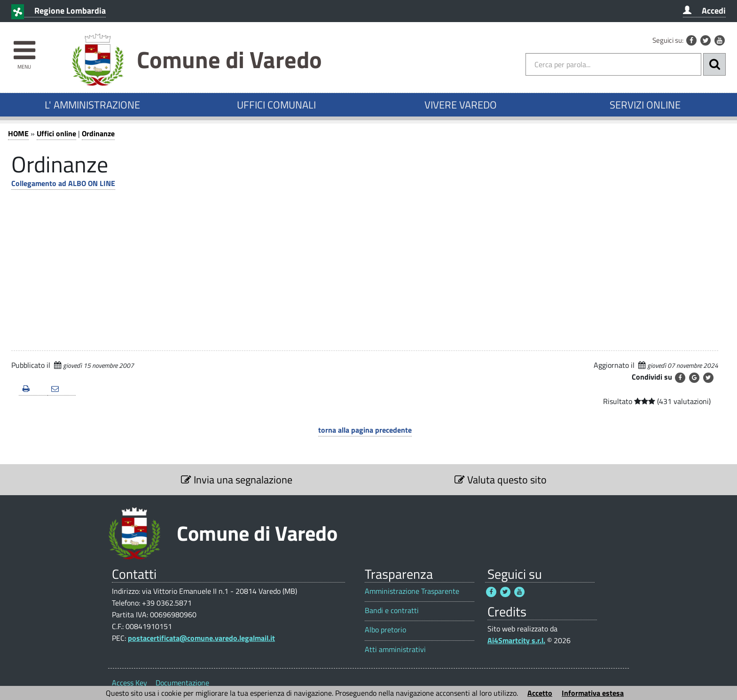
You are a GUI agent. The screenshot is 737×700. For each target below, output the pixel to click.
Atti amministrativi (395, 649)
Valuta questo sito (501, 479)
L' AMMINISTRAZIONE (92, 104)
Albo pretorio (385, 629)
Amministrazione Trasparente (412, 591)
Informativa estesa (593, 693)
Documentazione (182, 682)
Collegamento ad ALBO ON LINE (63, 183)
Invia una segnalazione (236, 479)
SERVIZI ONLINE (645, 104)
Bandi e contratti (392, 610)
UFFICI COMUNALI (276, 104)
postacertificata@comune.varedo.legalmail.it (201, 638)
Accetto (539, 693)
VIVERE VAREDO (460, 104)
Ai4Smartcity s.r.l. (516, 640)
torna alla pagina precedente (365, 430)
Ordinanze (98, 133)
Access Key (129, 682)
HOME (18, 133)
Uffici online (56, 133)
